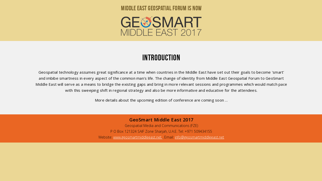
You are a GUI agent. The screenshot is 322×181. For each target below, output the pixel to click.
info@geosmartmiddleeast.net (199, 137)
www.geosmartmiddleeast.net (138, 137)
